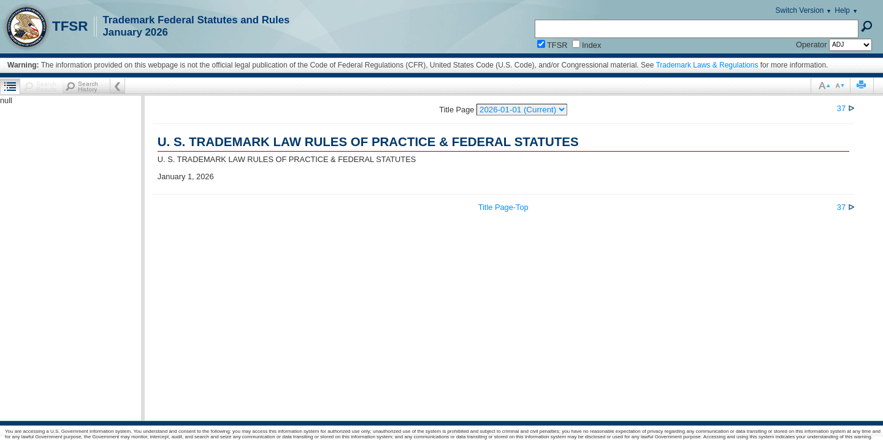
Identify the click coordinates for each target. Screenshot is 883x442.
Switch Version (800, 10)
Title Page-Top (503, 207)
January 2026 (134, 32)
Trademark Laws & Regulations (707, 65)
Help (842, 10)
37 (842, 108)
